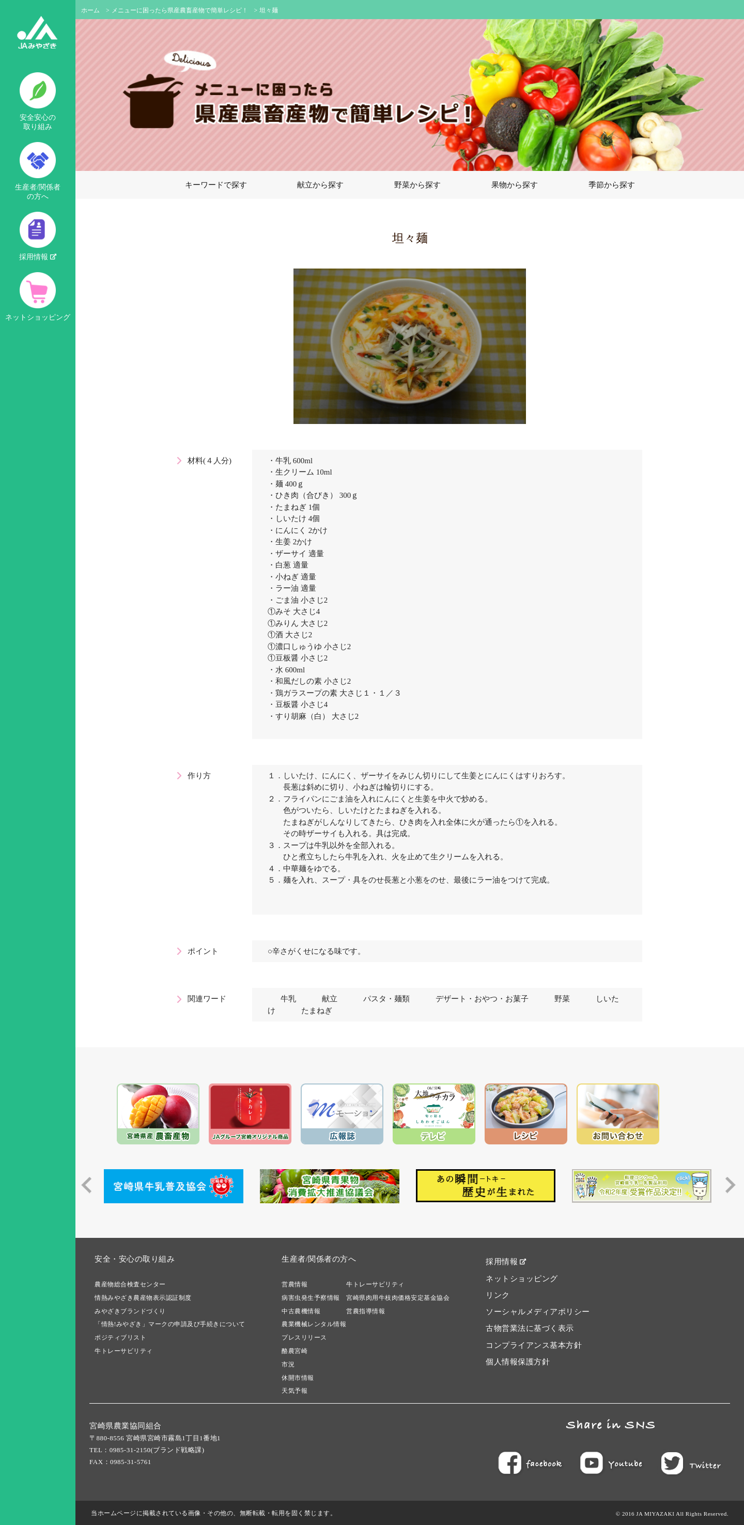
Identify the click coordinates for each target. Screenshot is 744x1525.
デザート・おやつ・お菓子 (482, 999)
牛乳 (288, 999)
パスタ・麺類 (386, 999)
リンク (498, 1295)
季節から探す (611, 185)
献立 (329, 999)
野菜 (562, 999)
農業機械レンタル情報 (314, 1324)
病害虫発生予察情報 (311, 1297)
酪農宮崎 (294, 1351)
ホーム (90, 10)
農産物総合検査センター (130, 1284)
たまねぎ (316, 1011)
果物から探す (514, 185)
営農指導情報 (365, 1311)
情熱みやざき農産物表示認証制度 (143, 1297)
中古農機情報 (301, 1311)
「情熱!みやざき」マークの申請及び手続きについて (170, 1324)
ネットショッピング (37, 296)
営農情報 (294, 1284)
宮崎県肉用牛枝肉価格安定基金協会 (398, 1297)
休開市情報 (298, 1377)
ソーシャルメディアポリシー (538, 1312)
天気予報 (294, 1390)
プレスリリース (304, 1337)
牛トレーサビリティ (124, 1351)
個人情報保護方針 (518, 1362)
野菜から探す (417, 185)
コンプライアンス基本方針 (534, 1345)
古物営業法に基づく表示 (530, 1328)
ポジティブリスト (120, 1337)
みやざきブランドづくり (130, 1311)
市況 (288, 1364)
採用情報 (37, 236)
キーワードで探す (216, 185)
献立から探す (320, 185)
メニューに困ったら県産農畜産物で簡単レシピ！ (180, 10)
